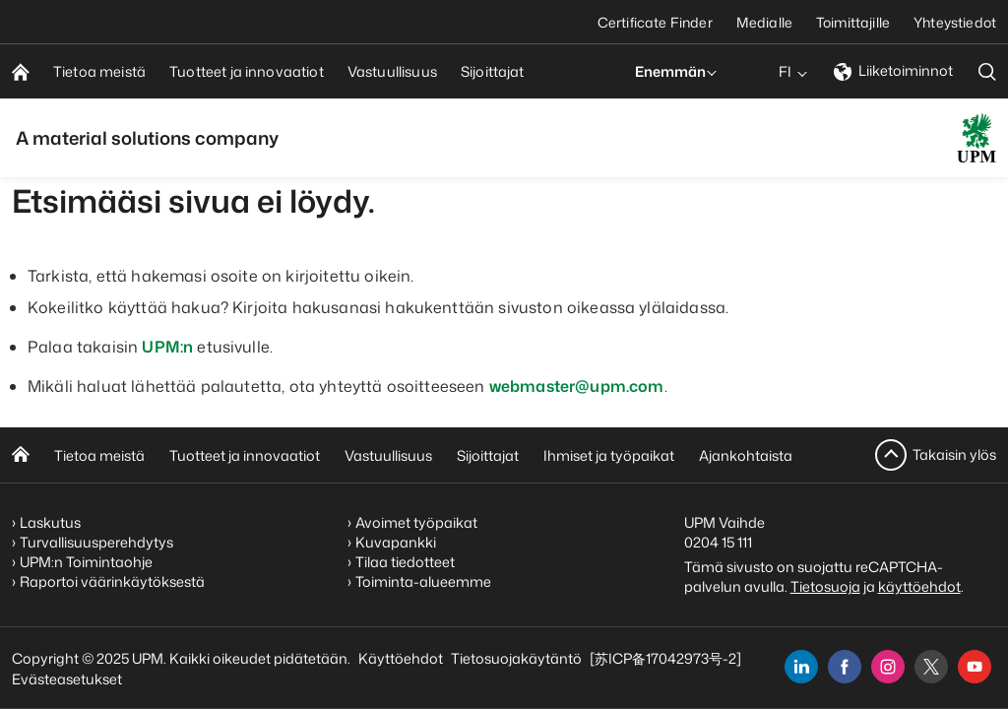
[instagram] (888, 666)
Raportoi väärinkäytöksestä (112, 581)
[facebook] (844, 666)
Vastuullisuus (388, 455)
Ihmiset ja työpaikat (608, 455)
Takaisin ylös (954, 454)
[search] (987, 71)
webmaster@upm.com (576, 386)
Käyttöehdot (400, 658)
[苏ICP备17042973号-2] (665, 658)
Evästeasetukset (67, 679)
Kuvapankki (395, 542)
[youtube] (974, 666)
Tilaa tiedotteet (405, 561)
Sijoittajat (488, 455)
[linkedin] (801, 666)
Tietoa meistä (99, 455)
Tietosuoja (825, 586)
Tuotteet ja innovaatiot (244, 455)
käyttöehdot (919, 586)
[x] (931, 666)
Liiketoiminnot (893, 70)
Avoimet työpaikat (416, 522)
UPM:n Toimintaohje (86, 561)
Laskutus (50, 522)
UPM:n (167, 346)
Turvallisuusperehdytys (96, 542)
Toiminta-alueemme (423, 581)
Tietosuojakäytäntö (516, 658)
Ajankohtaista (745, 455)
